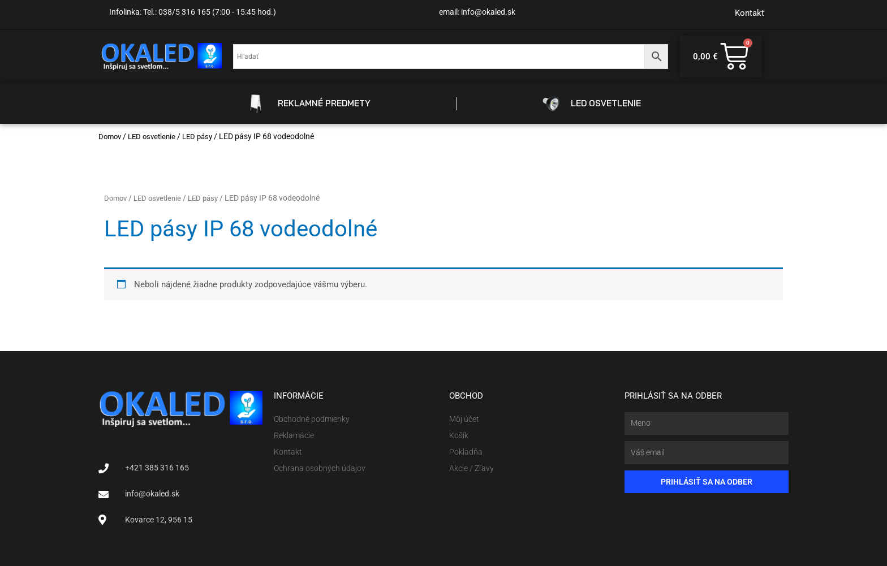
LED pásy (204, 136)
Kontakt (749, 13)
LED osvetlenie (155, 136)
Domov (110, 136)
